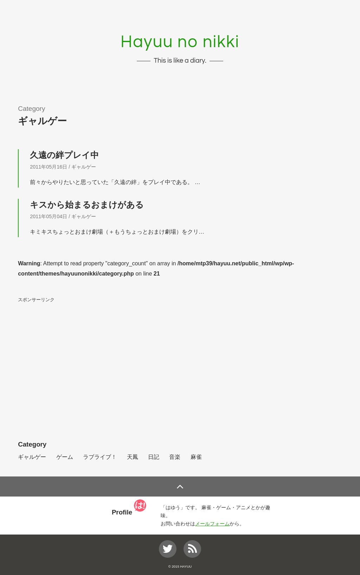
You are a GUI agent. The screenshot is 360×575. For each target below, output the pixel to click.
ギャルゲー (83, 167)
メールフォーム (212, 523)
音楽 (174, 457)
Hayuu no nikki (180, 42)
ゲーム (64, 457)
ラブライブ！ (100, 457)
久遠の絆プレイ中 (64, 155)
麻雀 (196, 457)
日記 (153, 457)
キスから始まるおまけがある (87, 204)
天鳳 (132, 457)
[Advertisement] (180, 355)
